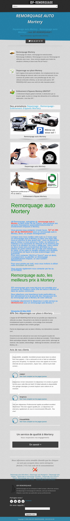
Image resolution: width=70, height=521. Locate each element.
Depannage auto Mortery (35, 166)
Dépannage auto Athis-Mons (19, 475)
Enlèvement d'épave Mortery (35, 196)
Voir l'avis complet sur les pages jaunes (33, 376)
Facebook (28, 500)
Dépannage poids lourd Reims (45, 480)
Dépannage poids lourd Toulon (25, 480)
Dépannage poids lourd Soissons (45, 478)
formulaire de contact (25, 265)
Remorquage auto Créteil (26, 478)
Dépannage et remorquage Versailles (29, 476)
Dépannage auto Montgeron (39, 475)
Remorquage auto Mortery (35, 136)
